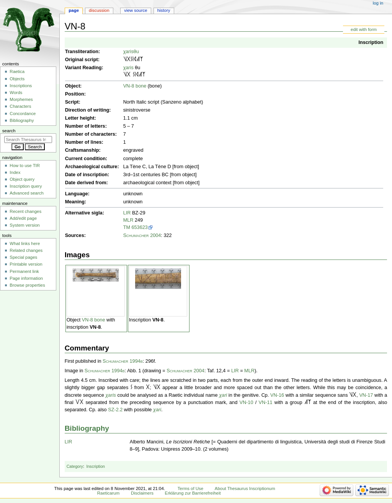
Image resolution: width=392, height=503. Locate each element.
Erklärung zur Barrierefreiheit (193, 493)
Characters (20, 106)
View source (135, 10)
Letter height (80, 118)
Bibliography (87, 428)
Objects (17, 78)
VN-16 (277, 395)
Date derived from (85, 182)
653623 (140, 227)
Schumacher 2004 (142, 235)
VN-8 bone (135, 86)
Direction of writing (87, 110)
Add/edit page (23, 218)
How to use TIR (25, 165)
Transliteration (81, 51)
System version (24, 225)
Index (15, 172)
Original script (81, 59)
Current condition (85, 158)
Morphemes (21, 99)
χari (223, 395)
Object (72, 86)
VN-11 (266, 402)
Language (76, 193)
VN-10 (246, 402)
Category (75, 466)
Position (74, 94)
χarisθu (131, 51)
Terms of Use (190, 488)
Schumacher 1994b (123, 361)
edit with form (364, 29)
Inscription (370, 42)
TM (126, 227)
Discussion (99, 10)
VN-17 (366, 395)
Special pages (23, 257)
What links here (25, 243)
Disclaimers (142, 493)
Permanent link (24, 271)
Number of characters (90, 134)
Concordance (23, 113)
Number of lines (83, 142)
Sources (74, 235)
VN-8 (95, 327)
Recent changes (25, 211)
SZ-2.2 (115, 409)
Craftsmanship (82, 150)
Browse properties (27, 285)
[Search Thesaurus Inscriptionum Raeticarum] (28, 139)
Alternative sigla (84, 213)
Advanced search (27, 193)
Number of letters (85, 126)
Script (72, 102)
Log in (378, 3)
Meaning (75, 201)
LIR (127, 213)
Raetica (17, 71)
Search (9, 130)
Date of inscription (86, 174)
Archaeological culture (91, 166)
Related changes (26, 250)
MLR (128, 220)
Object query (22, 179)
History (163, 10)
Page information (26, 278)
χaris (128, 67)
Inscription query (26, 186)
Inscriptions (21, 85)
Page (74, 10)
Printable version (26, 264)
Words (16, 92)
